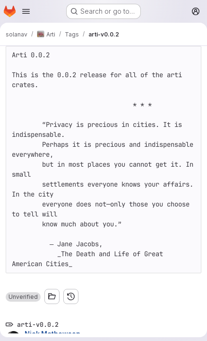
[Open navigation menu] (26, 11)
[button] (23, 297)
